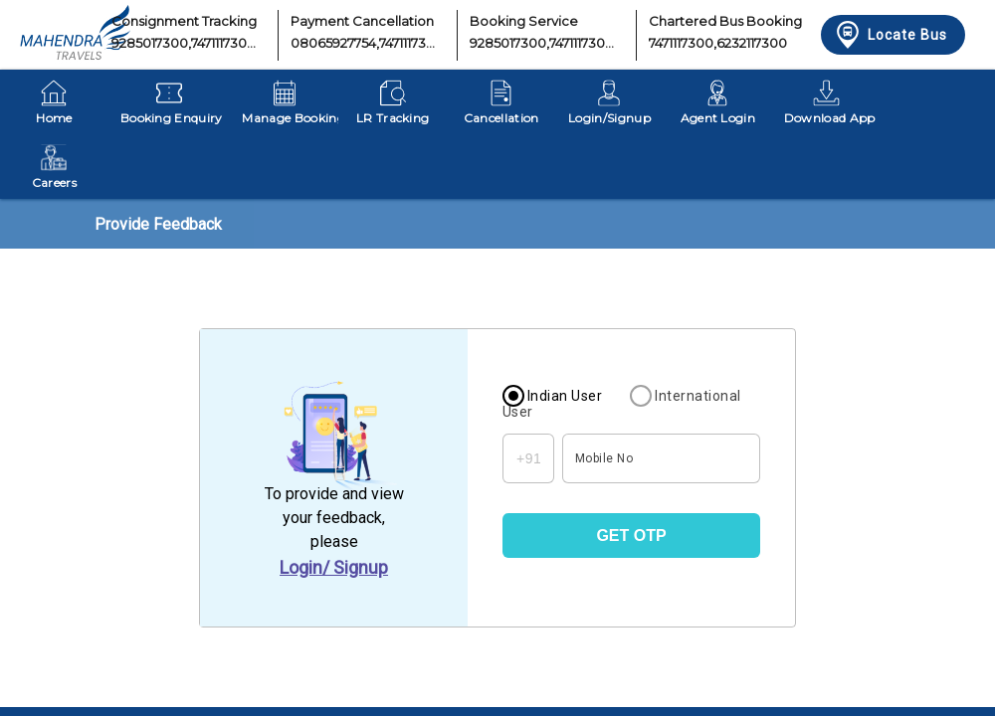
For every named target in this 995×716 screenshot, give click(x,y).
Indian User (564, 396)
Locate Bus (890, 35)
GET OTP (631, 535)
